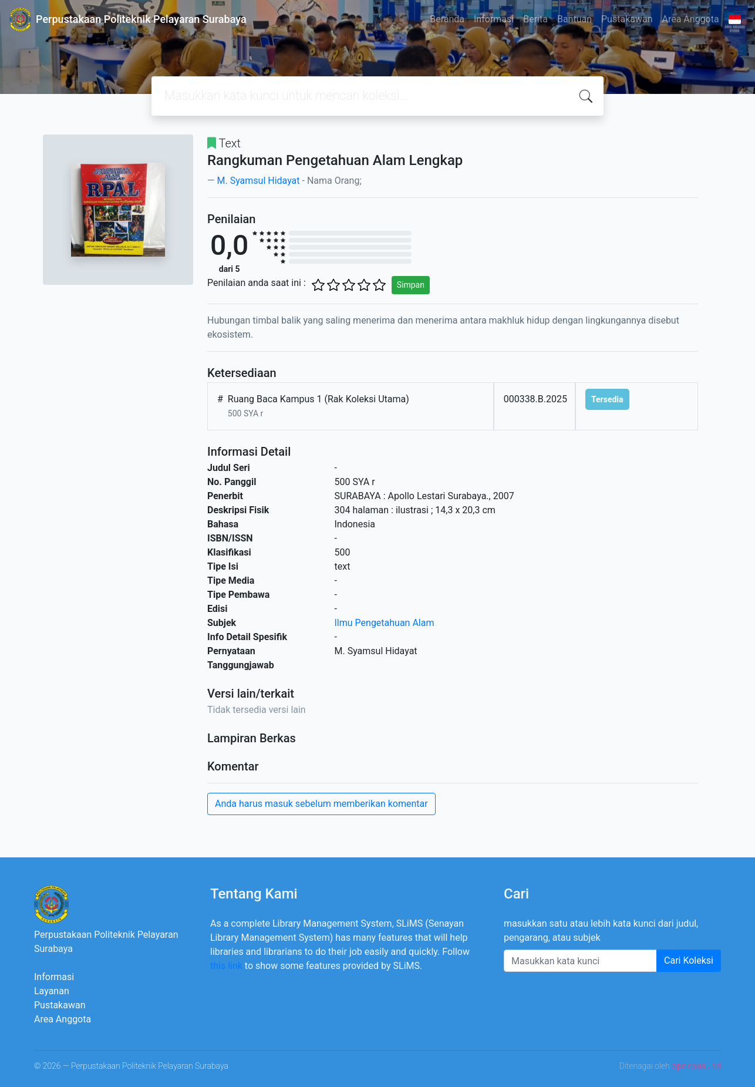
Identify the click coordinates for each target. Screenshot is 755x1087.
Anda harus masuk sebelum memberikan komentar (321, 803)
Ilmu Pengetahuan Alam (384, 622)
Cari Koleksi (688, 960)
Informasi (494, 19)
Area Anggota (690, 19)
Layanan (51, 991)
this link (226, 965)
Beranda (447, 19)
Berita (535, 19)
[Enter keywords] (580, 961)
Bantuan (574, 19)
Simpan (410, 285)
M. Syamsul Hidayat (258, 180)
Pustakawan (626, 19)
